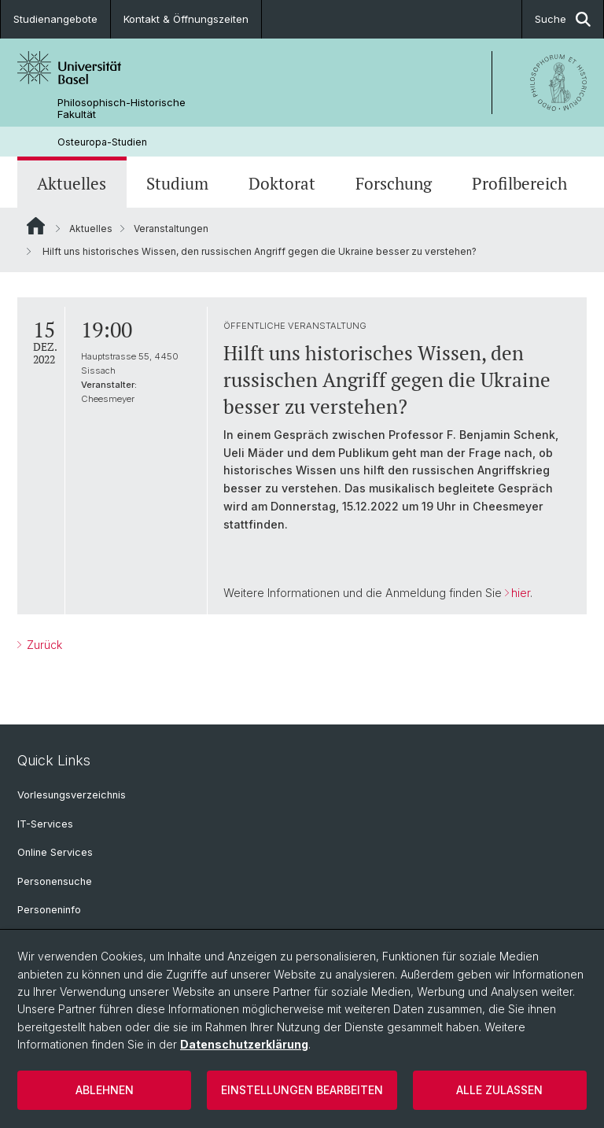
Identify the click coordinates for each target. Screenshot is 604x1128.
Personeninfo (49, 910)
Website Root (36, 225)
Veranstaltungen (171, 228)
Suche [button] (563, 19)
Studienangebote (55, 19)
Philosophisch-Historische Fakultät (121, 108)
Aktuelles (71, 183)
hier (520, 592)
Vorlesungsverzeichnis (71, 795)
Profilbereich (519, 183)
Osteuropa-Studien (102, 142)
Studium (177, 183)
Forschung (393, 183)
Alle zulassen (499, 1090)
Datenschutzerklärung (244, 1044)
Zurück (43, 644)
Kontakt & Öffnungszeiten (186, 19)
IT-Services (45, 824)
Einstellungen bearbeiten (302, 1090)
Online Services (55, 852)
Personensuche (54, 881)
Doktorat (282, 183)
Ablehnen (105, 1090)
